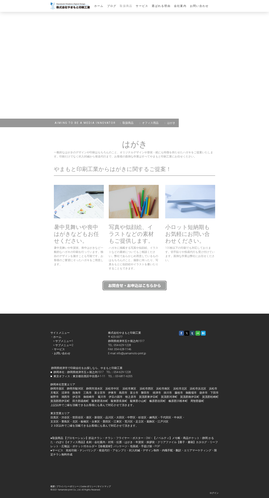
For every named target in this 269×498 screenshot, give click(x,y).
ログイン (214, 493)
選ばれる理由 (161, 6)
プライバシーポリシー (67, 486)
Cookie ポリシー (88, 486)
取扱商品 (126, 6)
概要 (52, 486)
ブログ (111, 6)
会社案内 (180, 6)
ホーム (99, 6)
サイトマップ (104, 486)
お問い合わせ (199, 6)
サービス (142, 6)
